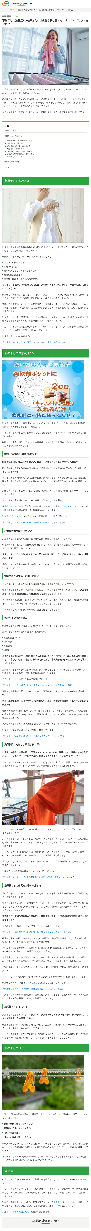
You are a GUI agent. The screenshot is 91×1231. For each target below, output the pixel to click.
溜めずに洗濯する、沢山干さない (19, 146)
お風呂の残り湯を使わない (17, 143)
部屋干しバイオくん (62, 506)
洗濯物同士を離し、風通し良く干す (20, 151)
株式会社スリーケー (11, 506)
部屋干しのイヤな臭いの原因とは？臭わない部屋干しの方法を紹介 (35, 342)
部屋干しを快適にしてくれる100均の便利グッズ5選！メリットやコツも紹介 (39, 877)
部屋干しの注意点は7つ (13, 136)
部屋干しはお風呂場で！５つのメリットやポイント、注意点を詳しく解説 (38, 685)
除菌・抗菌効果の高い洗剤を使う (19, 141)
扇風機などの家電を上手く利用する (20, 154)
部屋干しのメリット (11, 162)
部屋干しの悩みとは (11, 130)
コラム (16, 16)
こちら (26, 1212)
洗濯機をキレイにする (15, 157)
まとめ (6, 167)
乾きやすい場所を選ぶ (15, 149)
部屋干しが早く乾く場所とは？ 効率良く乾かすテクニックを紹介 (34, 736)
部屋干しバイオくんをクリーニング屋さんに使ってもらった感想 (34, 522)
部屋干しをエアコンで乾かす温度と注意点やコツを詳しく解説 (33, 989)
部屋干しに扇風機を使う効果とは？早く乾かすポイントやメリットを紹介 (38, 932)
